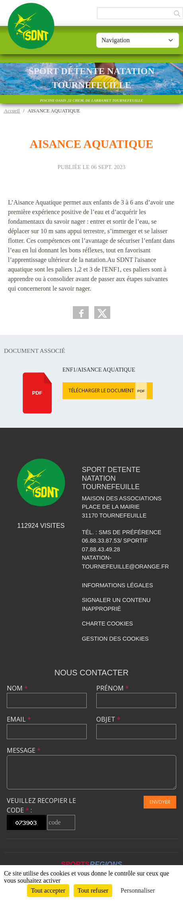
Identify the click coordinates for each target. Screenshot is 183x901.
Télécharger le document (107, 390)
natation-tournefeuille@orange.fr (125, 562)
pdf (37, 393)
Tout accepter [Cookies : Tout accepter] (48, 890)
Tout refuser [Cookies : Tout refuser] (93, 890)
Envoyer (160, 802)
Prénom (112, 688)
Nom (17, 688)
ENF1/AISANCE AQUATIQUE (98, 369)
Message (24, 750)
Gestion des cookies (115, 638)
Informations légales (117, 585)
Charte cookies (107, 623)
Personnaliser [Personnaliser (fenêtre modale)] (138, 890)
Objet (108, 719)
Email (19, 719)
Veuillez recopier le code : (41, 805)
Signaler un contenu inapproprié (116, 604)
